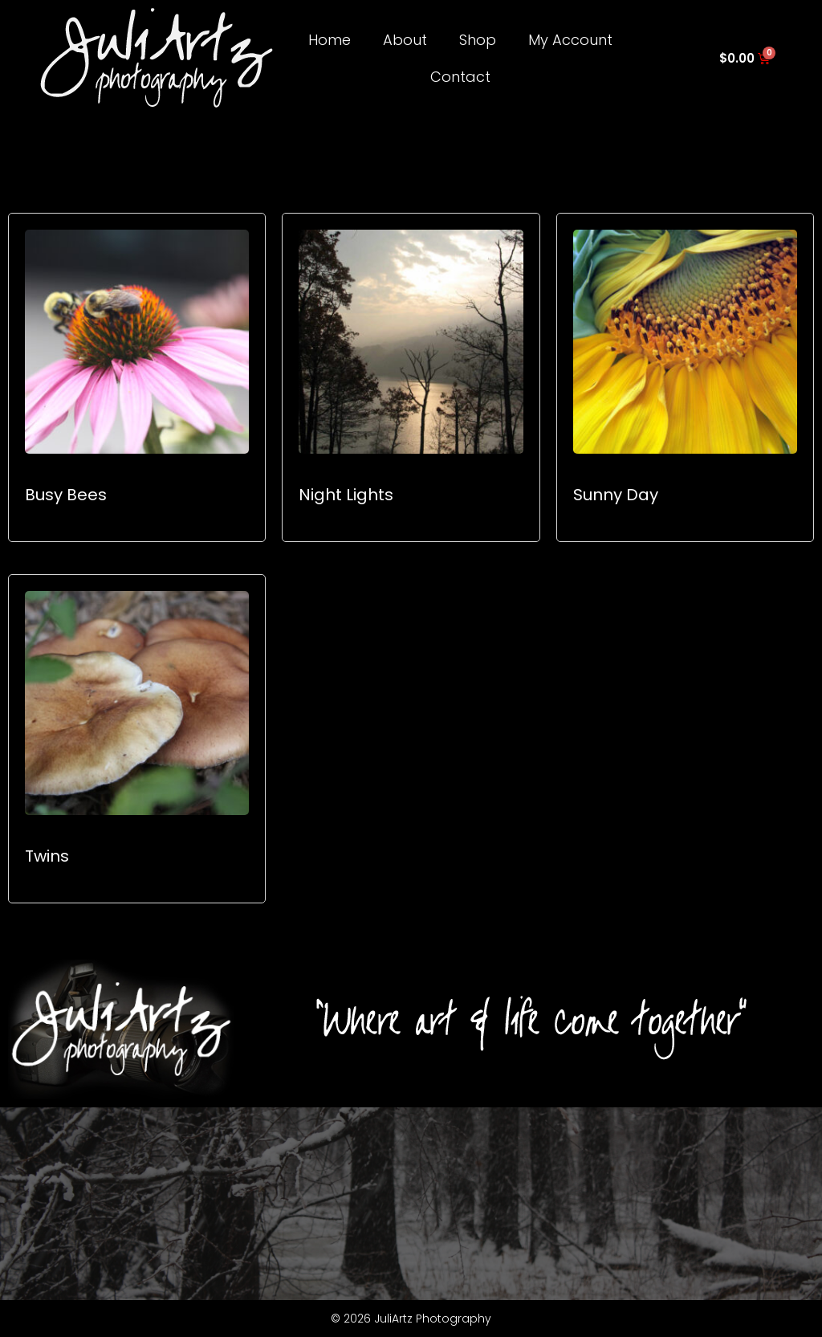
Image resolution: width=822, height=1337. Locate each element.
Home (329, 40)
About (405, 40)
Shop (477, 40)
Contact (460, 77)
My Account (570, 40)
